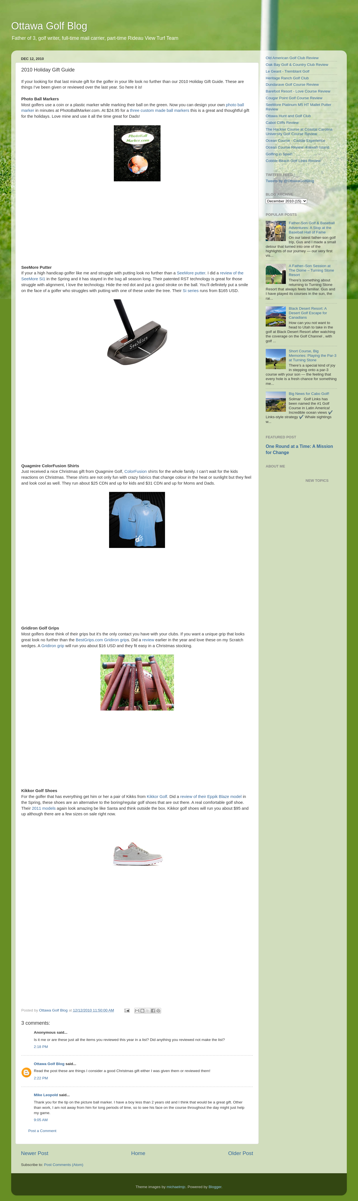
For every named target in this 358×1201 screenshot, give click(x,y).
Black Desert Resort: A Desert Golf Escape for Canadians (308, 313)
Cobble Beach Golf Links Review (293, 161)
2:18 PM (41, 1047)
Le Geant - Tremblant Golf (287, 71)
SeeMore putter (191, 273)
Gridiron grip (52, 646)
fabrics (145, 477)
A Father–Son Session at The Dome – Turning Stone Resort (311, 270)
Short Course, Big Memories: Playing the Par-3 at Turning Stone (312, 355)
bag (118, 279)
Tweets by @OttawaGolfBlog (290, 181)
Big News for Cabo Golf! (309, 394)
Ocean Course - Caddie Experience (295, 140)
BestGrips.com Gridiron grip (101, 640)
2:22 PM (41, 1078)
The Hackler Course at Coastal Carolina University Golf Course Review (299, 131)
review (148, 640)
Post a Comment (42, 1131)
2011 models (44, 808)
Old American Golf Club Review (292, 58)
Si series (191, 290)
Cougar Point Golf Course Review (294, 98)
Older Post (240, 1153)
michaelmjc (176, 1187)
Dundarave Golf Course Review (292, 84)
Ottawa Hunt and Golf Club (288, 116)
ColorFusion (135, 471)
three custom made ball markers (159, 110)
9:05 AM (41, 1120)
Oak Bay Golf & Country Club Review (297, 65)
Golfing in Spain (279, 154)
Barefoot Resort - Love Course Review (298, 91)
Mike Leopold (46, 1095)
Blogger (215, 1187)
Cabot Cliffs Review (282, 123)
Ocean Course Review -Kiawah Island (297, 147)
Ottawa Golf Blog (49, 26)
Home (138, 1153)
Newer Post (34, 1153)
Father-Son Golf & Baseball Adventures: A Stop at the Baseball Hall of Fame (312, 227)
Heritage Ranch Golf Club (287, 78)
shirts (153, 471)
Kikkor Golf (157, 796)
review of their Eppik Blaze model (210, 796)
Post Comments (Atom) (63, 1165)
